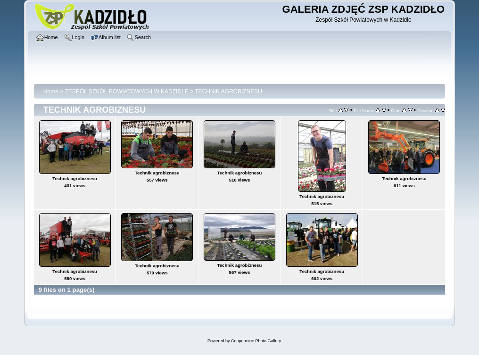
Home (50, 91)
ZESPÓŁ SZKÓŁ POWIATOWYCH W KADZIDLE (127, 91)
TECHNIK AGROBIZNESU (228, 91)
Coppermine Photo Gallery (256, 340)
